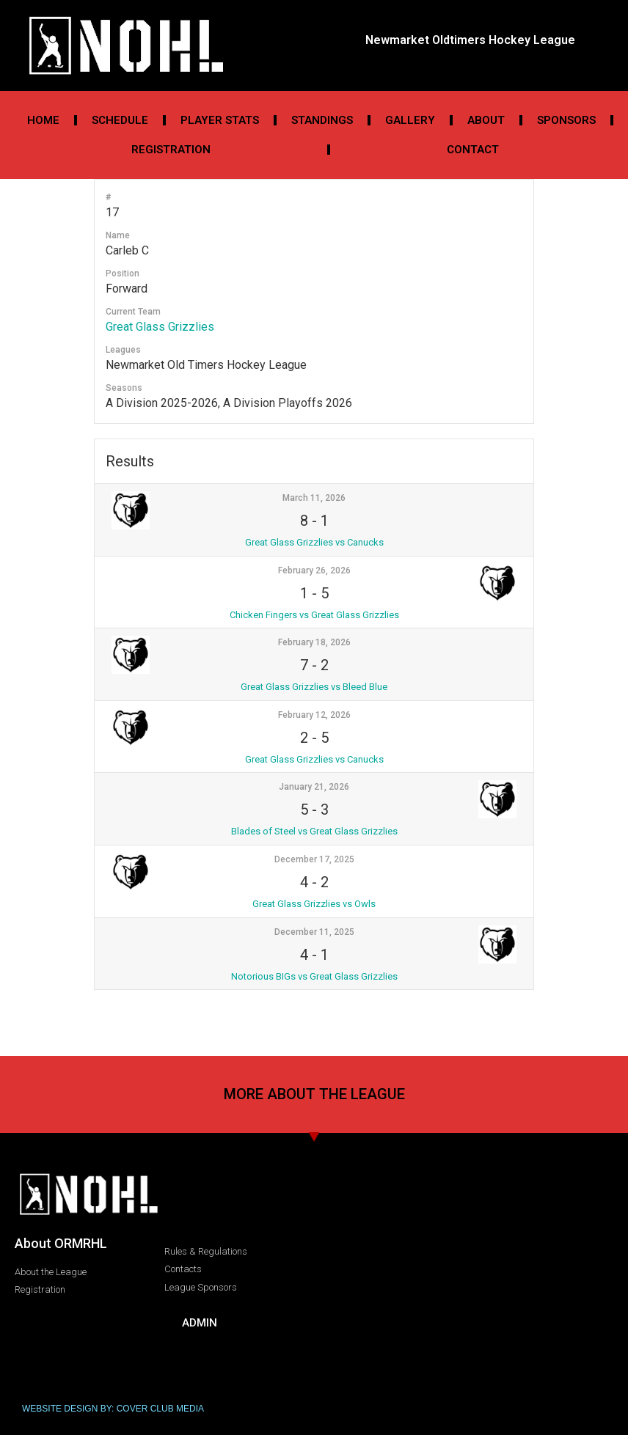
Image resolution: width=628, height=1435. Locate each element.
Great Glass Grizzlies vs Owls (314, 903)
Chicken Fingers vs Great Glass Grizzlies (314, 614)
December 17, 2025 (314, 859)
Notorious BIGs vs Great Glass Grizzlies (314, 976)
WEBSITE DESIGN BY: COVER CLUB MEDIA (113, 1408)
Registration (171, 149)
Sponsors (566, 120)
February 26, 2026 (314, 570)
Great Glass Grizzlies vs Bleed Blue (314, 686)
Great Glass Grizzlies (160, 327)
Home (43, 120)
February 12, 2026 (314, 715)
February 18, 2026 (314, 642)
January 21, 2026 (314, 787)
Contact (473, 149)
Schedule (120, 120)
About (486, 120)
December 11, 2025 (314, 932)
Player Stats (219, 120)
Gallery (410, 120)
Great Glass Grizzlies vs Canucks (314, 542)
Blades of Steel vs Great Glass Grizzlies (314, 831)
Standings (322, 120)
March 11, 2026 (314, 498)
